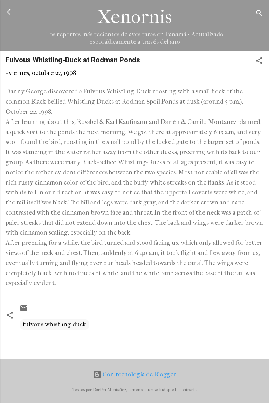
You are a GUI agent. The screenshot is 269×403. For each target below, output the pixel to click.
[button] (259, 61)
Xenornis (134, 17)
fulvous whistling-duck (54, 324)
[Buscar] (259, 14)
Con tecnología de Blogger (134, 374)
